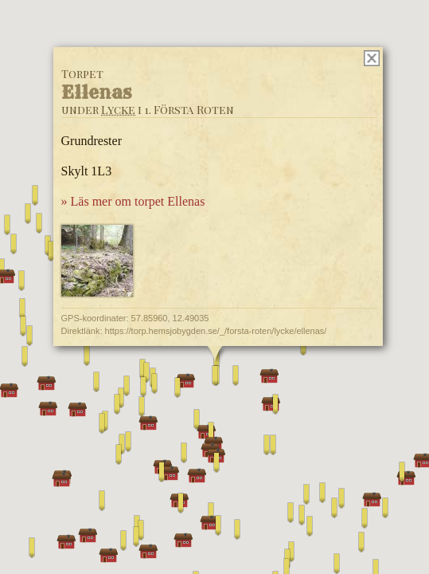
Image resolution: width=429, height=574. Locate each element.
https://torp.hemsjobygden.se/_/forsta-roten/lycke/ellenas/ (215, 331)
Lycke (117, 109)
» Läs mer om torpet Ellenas (132, 201)
